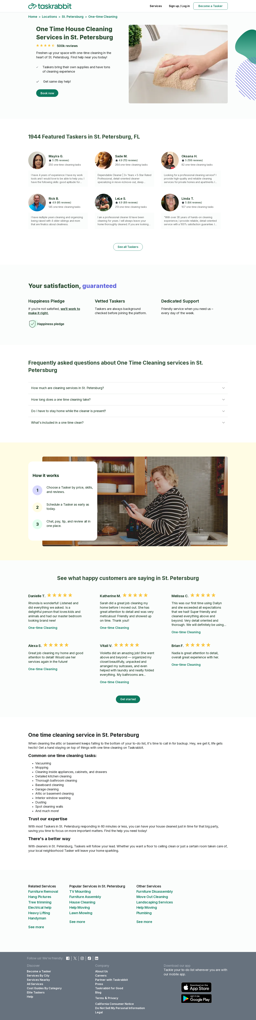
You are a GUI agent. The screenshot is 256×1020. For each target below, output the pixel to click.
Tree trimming (39, 902)
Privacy (113, 998)
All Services (35, 984)
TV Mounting (80, 891)
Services (156, 6)
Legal (99, 1012)
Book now (47, 93)
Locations (49, 16)
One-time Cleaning (42, 628)
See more (36, 927)
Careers (101, 975)
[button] (128, 388)
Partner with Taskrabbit (111, 979)
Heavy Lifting (39, 913)
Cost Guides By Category (44, 988)
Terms (99, 998)
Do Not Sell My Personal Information (120, 1008)
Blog (98, 992)
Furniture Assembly (85, 897)
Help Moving (79, 907)
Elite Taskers (36, 992)
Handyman (37, 918)
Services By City (38, 975)
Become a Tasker (210, 6)
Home (32, 16)
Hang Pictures (39, 897)
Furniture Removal (43, 891)
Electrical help (39, 907)
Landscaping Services (154, 902)
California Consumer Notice (114, 1004)
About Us (101, 971)
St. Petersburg (73, 16)
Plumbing (144, 913)
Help (30, 996)
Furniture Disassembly (154, 891)
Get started (128, 699)
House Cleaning (82, 902)
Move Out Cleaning (152, 897)
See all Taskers (128, 247)
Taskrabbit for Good (109, 988)
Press (99, 984)
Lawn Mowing (80, 913)
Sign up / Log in (179, 6)
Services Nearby (38, 979)
